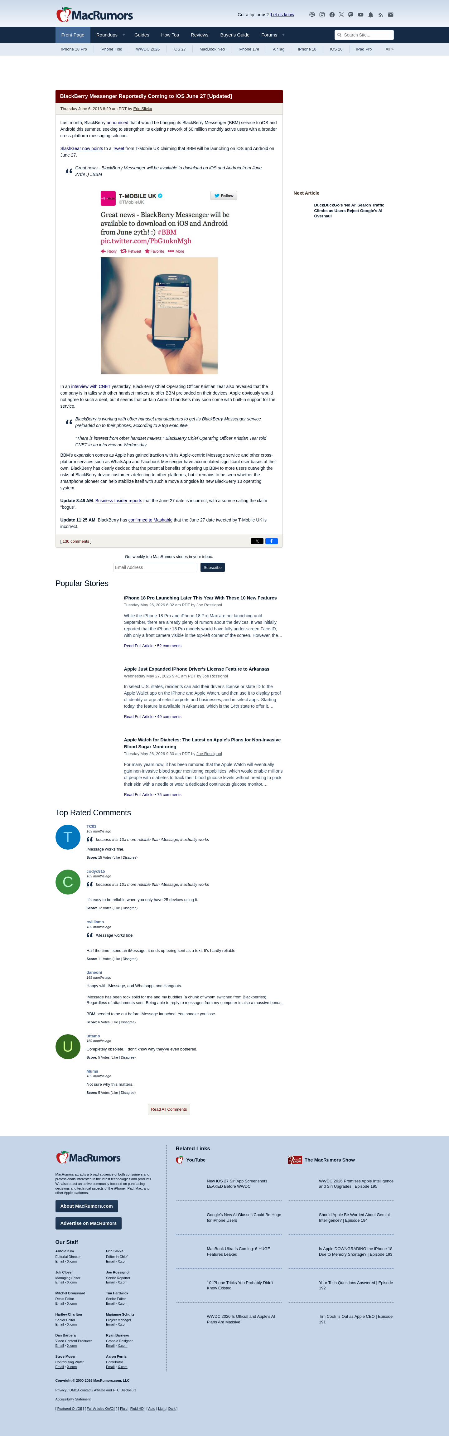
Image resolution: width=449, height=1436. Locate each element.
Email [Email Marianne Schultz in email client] (110, 1322)
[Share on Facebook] (271, 541)
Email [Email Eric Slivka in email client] (110, 1259)
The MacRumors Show (330, 1157)
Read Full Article (139, 652)
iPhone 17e (249, 49)
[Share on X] (257, 541)
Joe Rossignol (209, 611)
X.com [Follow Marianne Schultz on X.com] (123, 1322)
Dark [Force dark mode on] (172, 1409)
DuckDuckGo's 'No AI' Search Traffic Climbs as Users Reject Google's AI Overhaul (349, 210)
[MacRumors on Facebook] (332, 15)
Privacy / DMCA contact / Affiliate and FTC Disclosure (96, 1390)
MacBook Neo (212, 49)
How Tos (170, 34)
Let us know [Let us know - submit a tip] (282, 14)
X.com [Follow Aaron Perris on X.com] (123, 1364)
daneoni (94, 972)
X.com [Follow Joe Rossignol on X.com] (123, 1280)
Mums (93, 1071)
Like (116, 857)
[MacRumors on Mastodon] (351, 15)
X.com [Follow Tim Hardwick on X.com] (123, 1301)
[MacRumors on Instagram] (322, 15)
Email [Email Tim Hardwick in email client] (110, 1301)
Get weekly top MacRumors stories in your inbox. (169, 556)
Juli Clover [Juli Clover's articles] (64, 1270)
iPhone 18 (307, 49)
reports (118, 500)
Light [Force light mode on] (162, 1409)
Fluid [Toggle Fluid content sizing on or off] (124, 1409)
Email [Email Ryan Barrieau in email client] (110, 1343)
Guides (141, 34)
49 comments (169, 723)
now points (81, 148)
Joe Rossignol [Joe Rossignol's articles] (117, 1270)
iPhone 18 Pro (74, 49)
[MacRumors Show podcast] (312, 15)
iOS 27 (179, 49)
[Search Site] (364, 35)
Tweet (118, 148)
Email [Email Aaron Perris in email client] (110, 1364)
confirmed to (150, 519)
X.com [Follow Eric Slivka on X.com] (123, 1259)
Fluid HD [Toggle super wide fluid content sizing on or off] (137, 1409)
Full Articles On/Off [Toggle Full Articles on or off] (101, 1409)
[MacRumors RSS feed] (381, 15)
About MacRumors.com (86, 1203)
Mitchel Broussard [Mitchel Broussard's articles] (70, 1291)
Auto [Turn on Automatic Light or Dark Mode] (151, 1409)
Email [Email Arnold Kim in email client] (60, 1259)
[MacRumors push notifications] (371, 15)
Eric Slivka (142, 108)
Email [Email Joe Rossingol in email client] (110, 1280)
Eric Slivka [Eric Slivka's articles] (114, 1249)
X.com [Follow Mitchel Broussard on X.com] (72, 1301)
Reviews (200, 34)
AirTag (278, 49)
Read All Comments (169, 1109)
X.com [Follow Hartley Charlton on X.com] (72, 1322)
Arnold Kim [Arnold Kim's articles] (65, 1249)
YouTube (196, 1157)
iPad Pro (364, 49)
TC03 (92, 826)
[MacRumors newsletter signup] (391, 15)
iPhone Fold (111, 49)
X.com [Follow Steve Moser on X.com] (72, 1364)
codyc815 (96, 871)
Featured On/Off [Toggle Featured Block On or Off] (69, 1409)
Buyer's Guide (235, 34)
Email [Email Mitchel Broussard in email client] (60, 1301)
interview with (91, 386)
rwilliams (95, 921)
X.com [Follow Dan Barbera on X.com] (72, 1343)
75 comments (169, 794)
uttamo (93, 1036)
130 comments (76, 541)
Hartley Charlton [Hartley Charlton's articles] (69, 1312)
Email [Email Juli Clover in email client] (60, 1280)
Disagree (130, 857)
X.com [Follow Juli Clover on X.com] (72, 1280)
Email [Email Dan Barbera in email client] (60, 1343)
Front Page (72, 34)
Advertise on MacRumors (88, 1221)
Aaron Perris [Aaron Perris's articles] (116, 1354)
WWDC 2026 (148, 49)
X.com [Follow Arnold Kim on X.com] (72, 1259)
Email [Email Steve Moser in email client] (60, 1364)
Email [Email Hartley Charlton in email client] (60, 1322)
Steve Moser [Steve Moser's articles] (66, 1354)
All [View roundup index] (390, 49)
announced (117, 122)
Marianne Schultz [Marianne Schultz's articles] (120, 1312)
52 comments (169, 652)
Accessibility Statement (73, 1399)
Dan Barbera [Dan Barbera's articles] (66, 1333)
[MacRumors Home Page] (94, 15)
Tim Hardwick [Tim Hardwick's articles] (117, 1291)
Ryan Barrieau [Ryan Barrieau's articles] (117, 1333)
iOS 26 (336, 49)
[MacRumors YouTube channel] (361, 15)
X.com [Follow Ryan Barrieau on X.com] (123, 1343)
